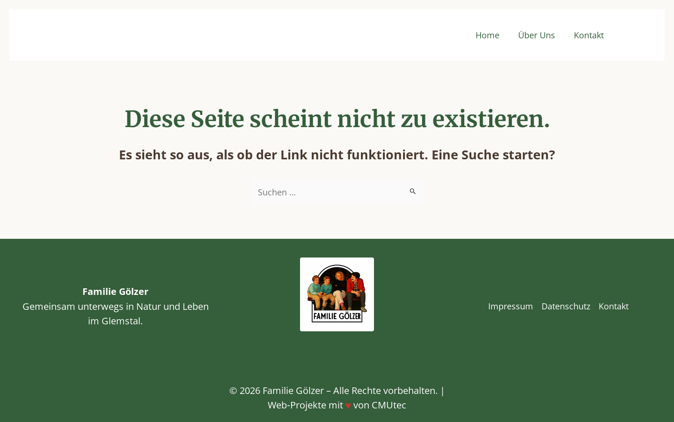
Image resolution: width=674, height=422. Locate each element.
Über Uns (536, 35)
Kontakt (589, 35)
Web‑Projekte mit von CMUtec (337, 405)
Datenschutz (566, 306)
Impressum (510, 306)
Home (487, 35)
